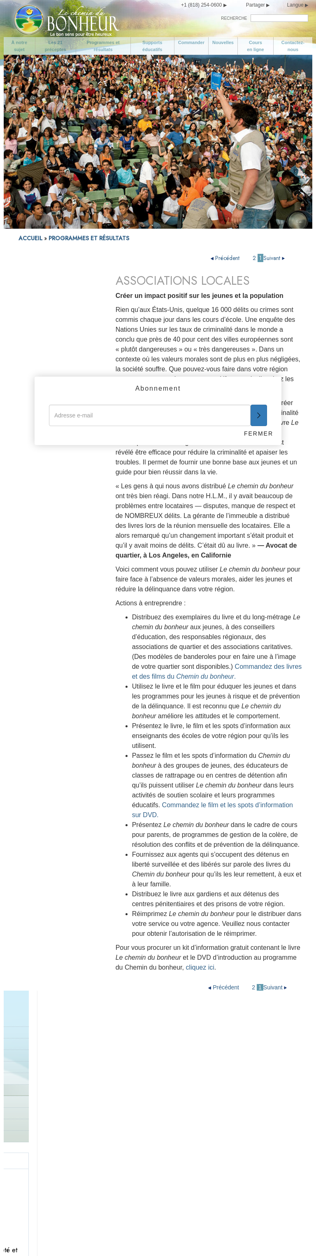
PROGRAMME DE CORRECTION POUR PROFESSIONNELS (44, 333)
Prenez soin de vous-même (60, 1119)
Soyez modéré (43, 1132)
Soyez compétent (212, 1073)
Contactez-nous (292, 46)
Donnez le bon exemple (138, 1060)
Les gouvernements (43, 375)
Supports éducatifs (152, 46)
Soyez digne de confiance (224, 1027)
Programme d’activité (45, 315)
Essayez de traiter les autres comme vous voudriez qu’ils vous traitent (225, 1146)
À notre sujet (20, 46)
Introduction (33, 304)
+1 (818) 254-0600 (201, 5)
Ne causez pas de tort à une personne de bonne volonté (144, 1162)
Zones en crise (36, 363)
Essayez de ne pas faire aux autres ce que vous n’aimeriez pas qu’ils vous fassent (227, 1116)
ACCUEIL (30, 238)
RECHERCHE (234, 18)
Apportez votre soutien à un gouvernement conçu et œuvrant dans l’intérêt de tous (143, 1136)
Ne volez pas (124, 1198)
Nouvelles (223, 42)
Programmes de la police (49, 352)
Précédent (226, 258)
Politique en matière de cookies (161, 1238)
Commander (191, 42)
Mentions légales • (108, 1238)
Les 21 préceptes (55, 46)
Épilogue (201, 1185)
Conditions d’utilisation (60, 1238)
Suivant (275, 258)
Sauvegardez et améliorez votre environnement (141, 1182)
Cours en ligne (255, 46)
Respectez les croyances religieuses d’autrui (223, 1090)
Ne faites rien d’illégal (135, 1113)
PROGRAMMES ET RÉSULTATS (89, 238)
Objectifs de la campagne (57, 1040)
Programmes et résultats (103, 46)
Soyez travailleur (211, 1060)
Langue (295, 5)
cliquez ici (200, 967)
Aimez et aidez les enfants (141, 1027)
